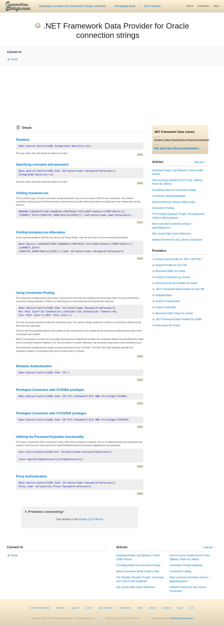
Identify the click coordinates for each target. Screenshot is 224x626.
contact (166, 607)
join (192, 607)
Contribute (203, 6)
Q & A (88, 607)
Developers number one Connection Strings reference (72, 6)
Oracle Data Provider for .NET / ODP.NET (178, 259)
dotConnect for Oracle (167, 325)
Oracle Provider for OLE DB (171, 265)
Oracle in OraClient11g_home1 (172, 277)
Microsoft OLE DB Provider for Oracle (176, 283)
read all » (208, 547)
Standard (22, 139)
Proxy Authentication (31, 476)
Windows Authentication (34, 366)
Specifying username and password (42, 164)
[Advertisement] (112, 95)
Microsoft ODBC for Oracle (170, 271)
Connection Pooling (163, 208)
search (75, 607)
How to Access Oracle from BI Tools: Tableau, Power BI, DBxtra (177, 182)
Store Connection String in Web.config (173, 202)
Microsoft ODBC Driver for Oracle (174, 313)
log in (216, 6)
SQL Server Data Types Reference (171, 233)
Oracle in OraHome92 (167, 301)
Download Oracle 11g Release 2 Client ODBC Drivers (178, 172)
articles (60, 607)
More (156, 145)
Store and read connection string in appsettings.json (171, 225)
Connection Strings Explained (168, 195)
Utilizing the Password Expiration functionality (50, 437)
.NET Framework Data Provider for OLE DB (179, 289)
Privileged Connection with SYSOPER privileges (51, 413)
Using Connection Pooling (35, 293)
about (152, 607)
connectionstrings (40, 607)
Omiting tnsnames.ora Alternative (40, 232)
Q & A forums (152, 6)
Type (156, 128)
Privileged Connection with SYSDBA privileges (50, 390)
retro (140, 607)
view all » (199, 162)
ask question (106, 607)
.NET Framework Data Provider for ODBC (178, 319)
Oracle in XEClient (165, 307)
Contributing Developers (181, 618)
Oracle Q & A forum (91, 519)
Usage (157, 137)
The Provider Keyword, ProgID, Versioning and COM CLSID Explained (178, 216)
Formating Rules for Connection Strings (174, 190)
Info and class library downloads (175, 148)
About (189, 6)
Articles (157, 162)
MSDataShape (163, 295)
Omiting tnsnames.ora (32, 193)
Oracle (14, 59)
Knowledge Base (124, 6)
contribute (125, 607)
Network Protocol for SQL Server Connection (177, 239)
